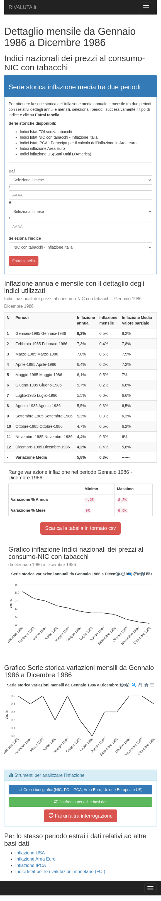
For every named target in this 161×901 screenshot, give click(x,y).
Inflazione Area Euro (35, 859)
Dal (12, 171)
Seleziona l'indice (25, 238)
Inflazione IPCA (30, 865)
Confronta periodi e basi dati (81, 802)
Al (11, 202)
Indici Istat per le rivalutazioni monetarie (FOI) (60, 871)
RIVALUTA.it (22, 7)
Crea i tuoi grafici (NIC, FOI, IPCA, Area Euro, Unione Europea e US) (80, 789)
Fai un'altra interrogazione (80, 816)
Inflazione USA (30, 852)
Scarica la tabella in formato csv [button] (80, 528)
